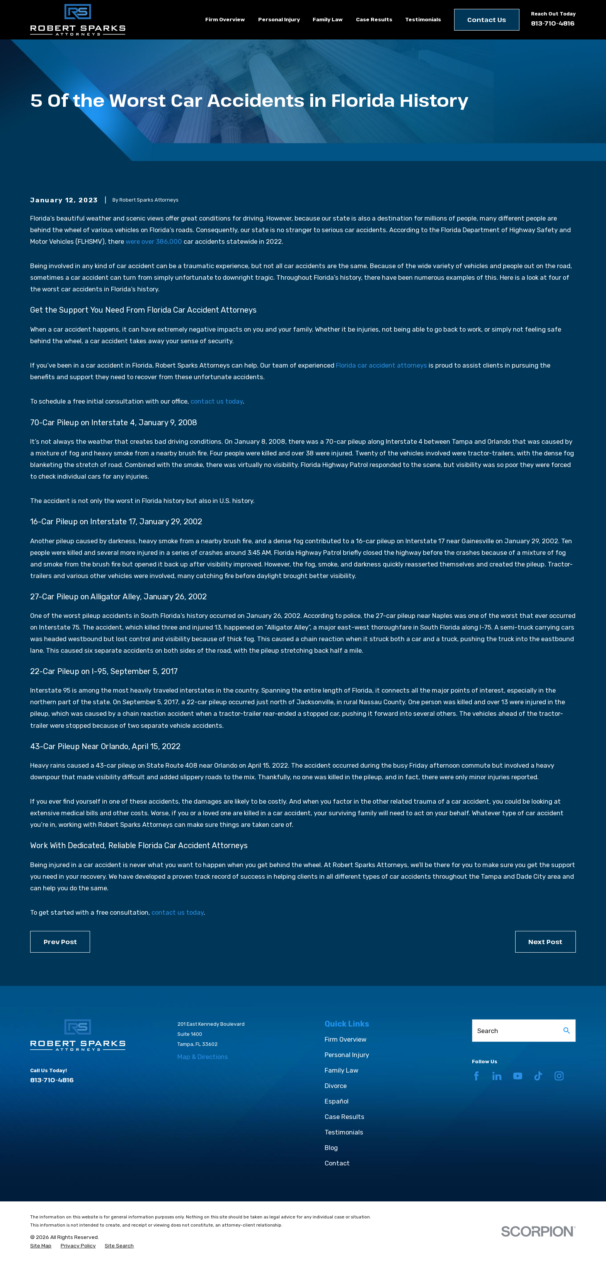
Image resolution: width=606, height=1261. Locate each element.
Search (487, 1031)
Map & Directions (202, 1057)
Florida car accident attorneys (381, 365)
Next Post (545, 941)
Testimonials (344, 1132)
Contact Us (486, 19)
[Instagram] (559, 1075)
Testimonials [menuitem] (423, 19)
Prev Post (60, 941)
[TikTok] (538, 1075)
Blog (331, 1147)
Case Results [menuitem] (374, 19)
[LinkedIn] (496, 1075)
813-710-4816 (553, 23)
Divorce (336, 1086)
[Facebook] (476, 1075)
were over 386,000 (154, 241)
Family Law (341, 1070)
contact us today (217, 401)
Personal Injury (347, 1055)
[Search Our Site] (566, 1030)
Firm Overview (345, 1039)
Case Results (344, 1117)
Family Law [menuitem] (328, 19)
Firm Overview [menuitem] (225, 19)
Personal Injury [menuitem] (279, 19)
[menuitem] (40, 1245)
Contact (337, 1163)
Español (337, 1101)
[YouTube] (517, 1075)
